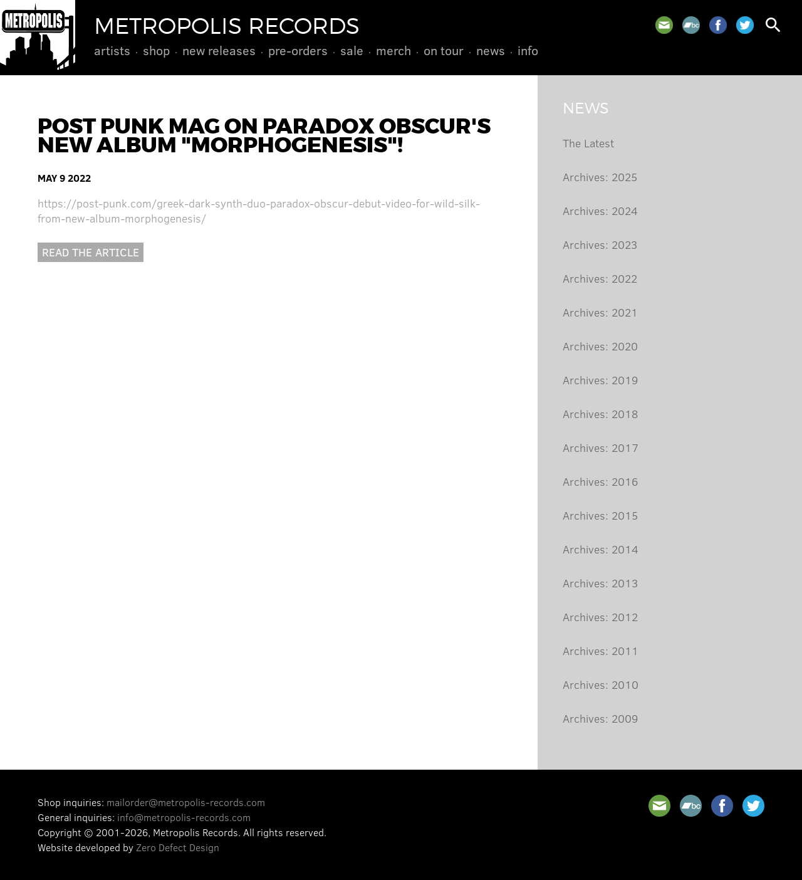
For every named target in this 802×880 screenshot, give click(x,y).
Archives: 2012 (600, 616)
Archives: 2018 (600, 413)
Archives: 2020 (600, 346)
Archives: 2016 (600, 481)
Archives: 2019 (600, 379)
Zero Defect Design (177, 847)
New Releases (219, 50)
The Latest (588, 142)
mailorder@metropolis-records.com (186, 802)
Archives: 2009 (600, 718)
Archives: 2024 (600, 210)
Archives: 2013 (600, 582)
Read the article (90, 251)
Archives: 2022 (600, 278)
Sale (351, 50)
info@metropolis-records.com (184, 817)
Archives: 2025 (600, 176)
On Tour (444, 50)
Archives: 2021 (600, 312)
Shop (156, 50)
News (490, 50)
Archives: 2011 (600, 650)
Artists (112, 50)
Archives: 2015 (600, 515)
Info (528, 50)
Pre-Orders (298, 50)
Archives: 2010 (600, 684)
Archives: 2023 (600, 244)
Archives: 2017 (600, 447)
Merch (393, 50)
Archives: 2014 (600, 549)
